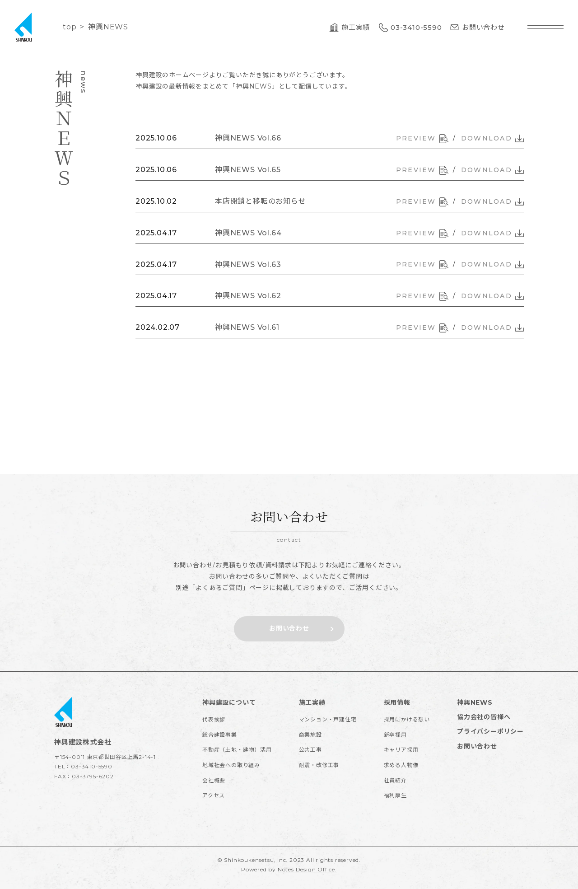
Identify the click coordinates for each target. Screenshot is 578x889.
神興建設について (229, 702)
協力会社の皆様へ (483, 717)
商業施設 (310, 734)
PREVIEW (422, 138)
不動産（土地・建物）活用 (237, 749)
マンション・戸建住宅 (328, 719)
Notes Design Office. (307, 869)
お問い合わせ (477, 746)
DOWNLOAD (492, 138)
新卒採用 (395, 734)
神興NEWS (475, 702)
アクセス (213, 795)
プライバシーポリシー (490, 731)
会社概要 (213, 780)
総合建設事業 (219, 734)
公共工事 (310, 749)
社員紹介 (395, 780)
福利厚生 (395, 795)
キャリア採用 (401, 749)
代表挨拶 (213, 719)
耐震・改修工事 (319, 765)
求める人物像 (401, 765)
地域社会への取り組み (231, 765)
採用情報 (397, 702)
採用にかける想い (407, 719)
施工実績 (312, 702)
